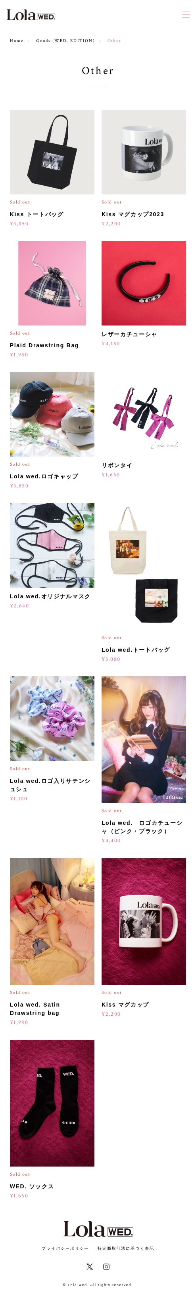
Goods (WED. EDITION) (65, 41)
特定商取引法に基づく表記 (126, 1248)
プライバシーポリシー (65, 1248)
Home (17, 41)
